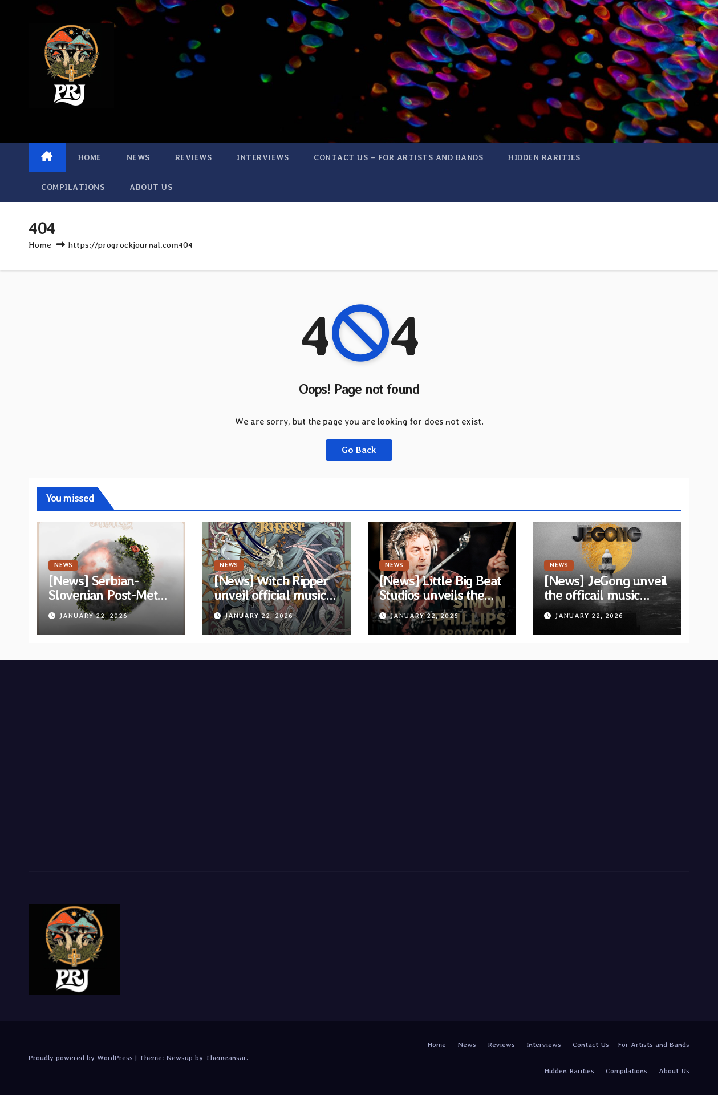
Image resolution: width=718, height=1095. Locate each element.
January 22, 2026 (93, 616)
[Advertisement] (133, 763)
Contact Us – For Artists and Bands (398, 157)
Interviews (263, 157)
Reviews (193, 157)
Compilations (72, 187)
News (138, 157)
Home (90, 157)
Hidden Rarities (544, 157)
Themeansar (225, 1057)
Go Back (359, 450)
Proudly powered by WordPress (82, 1057)
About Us (150, 187)
